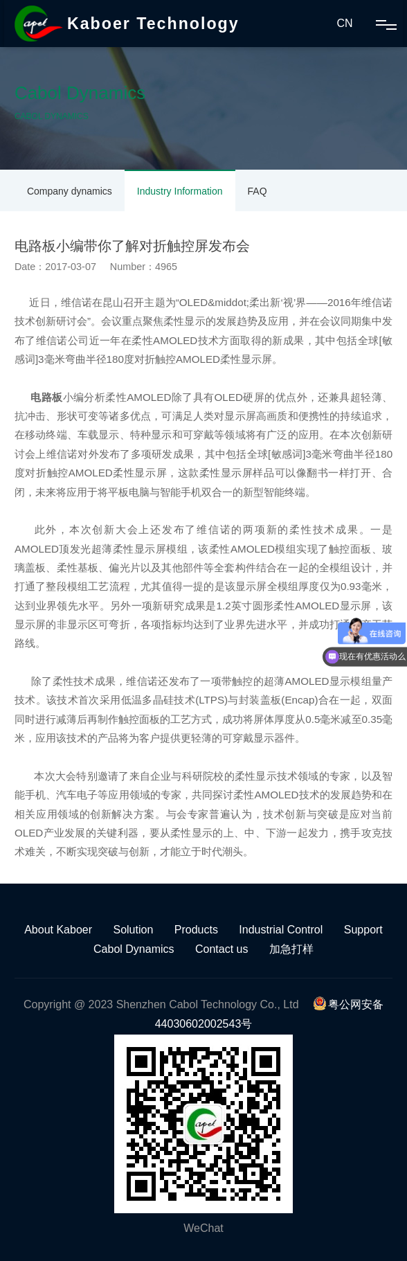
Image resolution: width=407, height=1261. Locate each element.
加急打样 (291, 949)
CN (344, 23)
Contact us (221, 949)
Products (196, 930)
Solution (133, 930)
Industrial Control (281, 930)
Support (363, 930)
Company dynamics (69, 191)
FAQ (257, 191)
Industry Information (180, 191)
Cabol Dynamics (133, 949)
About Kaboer (58, 930)
